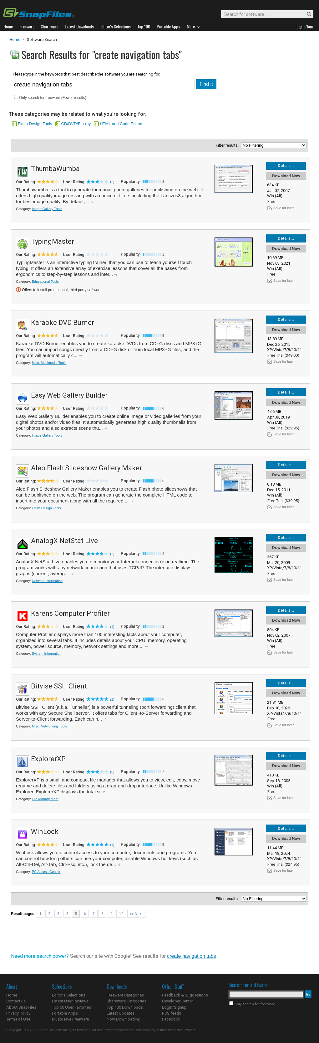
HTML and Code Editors (121, 123)
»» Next (136, 914)
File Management (45, 799)
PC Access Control (46, 872)
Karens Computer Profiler (70, 613)
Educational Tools (45, 281)
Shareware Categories (126, 1001)
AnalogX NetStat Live (64, 541)
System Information (47, 653)
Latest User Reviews (70, 1001)
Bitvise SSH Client (59, 686)
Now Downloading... (125, 1019)
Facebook (171, 1019)
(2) (112, 182)
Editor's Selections (68, 995)
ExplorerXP (48, 759)
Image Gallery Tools (47, 209)
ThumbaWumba (55, 169)
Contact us (16, 1001)
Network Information (47, 581)
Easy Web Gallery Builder (69, 395)
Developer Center (177, 1001)
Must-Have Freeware (70, 1019)
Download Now (286, 176)
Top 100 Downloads (125, 1007)
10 (121, 914)
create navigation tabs (191, 956)
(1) (112, 627)
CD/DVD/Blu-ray (76, 123)
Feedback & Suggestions (185, 995)
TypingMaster (52, 241)
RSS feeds (171, 1013)
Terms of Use (18, 1019)
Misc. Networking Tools (49, 726)
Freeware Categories (125, 995)
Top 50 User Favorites (71, 1007)
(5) (112, 772)
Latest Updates (120, 1013)
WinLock (44, 831)
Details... (286, 165)
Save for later (283, 208)
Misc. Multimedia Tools (49, 363)
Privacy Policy (18, 1013)
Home (14, 39)
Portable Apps (65, 1013)
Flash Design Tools (35, 123)
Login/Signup (174, 1007)
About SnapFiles (21, 1007)
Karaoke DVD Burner (62, 322)
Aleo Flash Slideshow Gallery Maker (86, 468)
